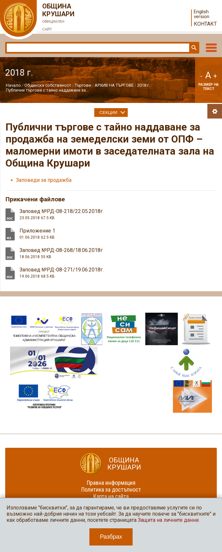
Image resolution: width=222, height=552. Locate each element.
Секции (108, 112)
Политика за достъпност (111, 489)
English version (201, 14)
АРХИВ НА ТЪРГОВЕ (114, 85)
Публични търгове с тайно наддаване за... (47, 90)
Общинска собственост (47, 85)
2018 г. (143, 85)
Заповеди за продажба (44, 180)
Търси (193, 48)
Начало (13, 85)
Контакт (205, 23)
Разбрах (111, 536)
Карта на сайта (111, 496)
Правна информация (111, 482)
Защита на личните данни (168, 520)
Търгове (83, 85)
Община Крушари (58, 17)
